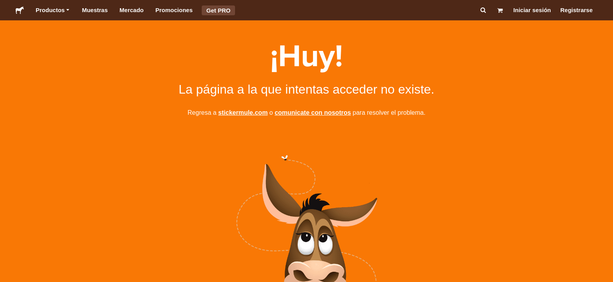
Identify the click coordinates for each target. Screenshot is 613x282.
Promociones (174, 10)
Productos (53, 10)
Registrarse (576, 10)
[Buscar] (482, 10)
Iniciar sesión (532, 10)
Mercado (131, 10)
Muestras (95, 10)
